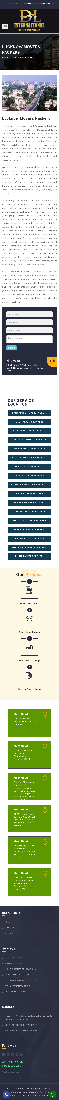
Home (5, 57)
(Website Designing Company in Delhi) (36, 1095)
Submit (11, 347)
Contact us (10, 933)
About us (9, 928)
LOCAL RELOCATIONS (15, 958)
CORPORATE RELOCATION (17, 975)
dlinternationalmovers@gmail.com (40, 3)
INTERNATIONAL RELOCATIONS (20, 980)
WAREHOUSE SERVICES (16, 992)
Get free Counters (10, 1072)
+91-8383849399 (14, 3)
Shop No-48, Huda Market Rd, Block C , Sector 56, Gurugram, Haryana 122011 (28, 1017)
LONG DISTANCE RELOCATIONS (20, 969)
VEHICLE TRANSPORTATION (18, 986)
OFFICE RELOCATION (15, 963)
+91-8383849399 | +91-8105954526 (21, 1025)
